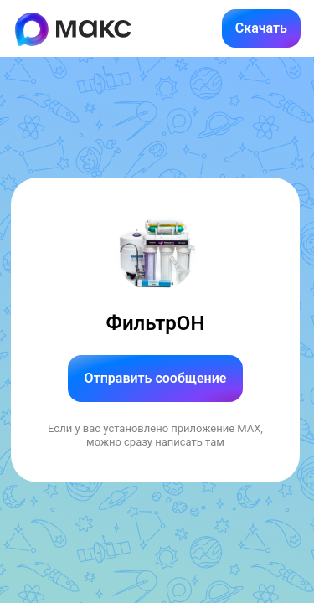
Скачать (261, 28)
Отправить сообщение (156, 378)
